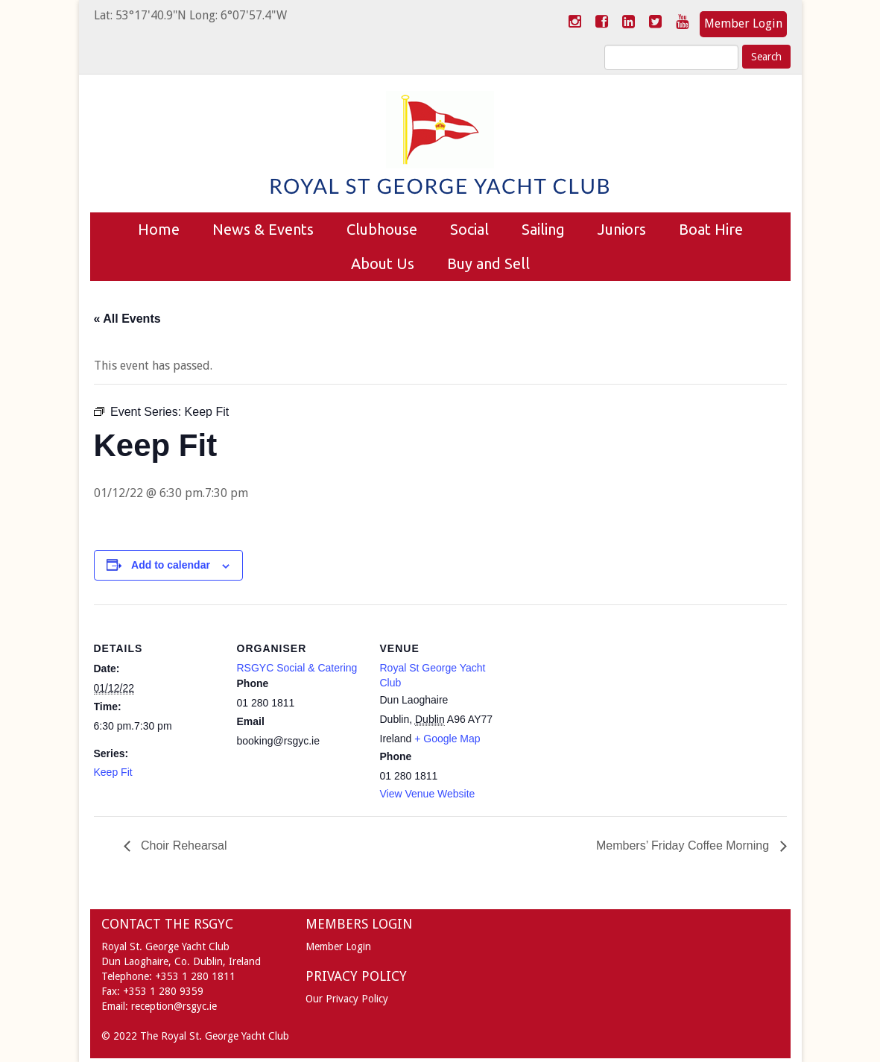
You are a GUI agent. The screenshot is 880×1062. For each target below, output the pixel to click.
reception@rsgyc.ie (174, 1006)
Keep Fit (113, 772)
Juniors (622, 229)
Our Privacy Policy (347, 999)
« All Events (127, 318)
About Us (382, 263)
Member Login (743, 23)
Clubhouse (381, 229)
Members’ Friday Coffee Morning (684, 845)
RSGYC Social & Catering (297, 668)
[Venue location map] (601, 707)
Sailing (543, 229)
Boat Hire (711, 229)
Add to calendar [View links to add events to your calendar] (170, 565)
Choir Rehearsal (182, 845)
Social (469, 229)
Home (159, 229)
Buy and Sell (488, 263)
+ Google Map (447, 739)
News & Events (263, 229)
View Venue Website (427, 794)
